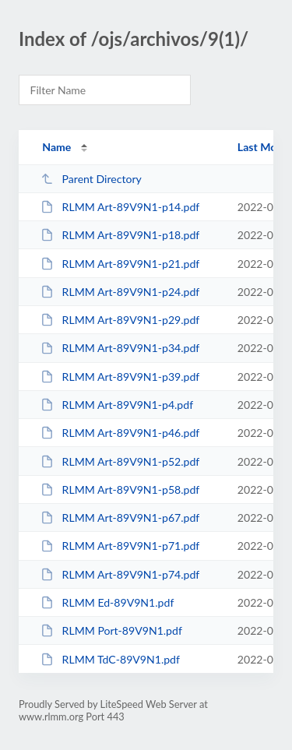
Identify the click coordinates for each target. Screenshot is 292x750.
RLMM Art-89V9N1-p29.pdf (119, 319)
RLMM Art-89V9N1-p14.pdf (119, 206)
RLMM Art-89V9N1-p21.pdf (119, 263)
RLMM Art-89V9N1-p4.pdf (116, 404)
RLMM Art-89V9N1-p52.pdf (119, 461)
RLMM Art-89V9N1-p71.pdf (119, 545)
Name (56, 146)
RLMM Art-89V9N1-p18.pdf (119, 234)
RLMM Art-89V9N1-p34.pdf (119, 347)
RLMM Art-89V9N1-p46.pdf (119, 432)
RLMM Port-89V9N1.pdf (111, 630)
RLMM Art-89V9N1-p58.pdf (119, 489)
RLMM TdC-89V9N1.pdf (110, 659)
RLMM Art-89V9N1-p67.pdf (119, 517)
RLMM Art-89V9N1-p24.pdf (119, 291)
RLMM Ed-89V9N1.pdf (107, 602)
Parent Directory (91, 178)
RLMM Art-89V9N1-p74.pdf (119, 574)
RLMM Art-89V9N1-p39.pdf (119, 376)
